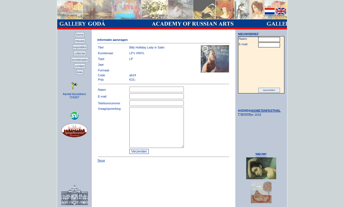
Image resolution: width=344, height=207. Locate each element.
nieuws (79, 40)
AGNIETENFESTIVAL (266, 110)
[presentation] (261, 67)
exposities (80, 47)
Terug (101, 160)
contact (79, 66)
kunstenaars (80, 59)
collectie (79, 53)
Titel (100, 47)
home (80, 34)
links (80, 72)
